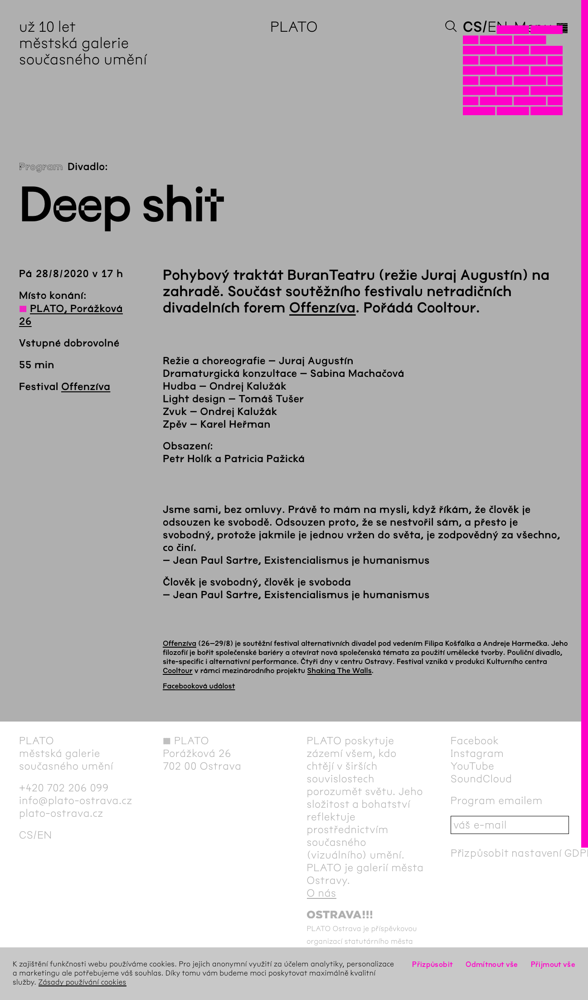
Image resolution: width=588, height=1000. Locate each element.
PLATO (294, 27)
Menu (541, 27)
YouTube (473, 766)
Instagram (477, 753)
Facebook (475, 740)
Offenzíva (85, 386)
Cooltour (178, 671)
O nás (321, 893)
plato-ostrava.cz (61, 813)
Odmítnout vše (492, 964)
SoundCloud (481, 779)
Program (41, 166)
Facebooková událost (199, 686)
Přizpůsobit (432, 964)
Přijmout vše (553, 964)
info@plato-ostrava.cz (75, 800)
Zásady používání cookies (82, 982)
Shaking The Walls (339, 671)
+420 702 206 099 (64, 788)
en (497, 27)
